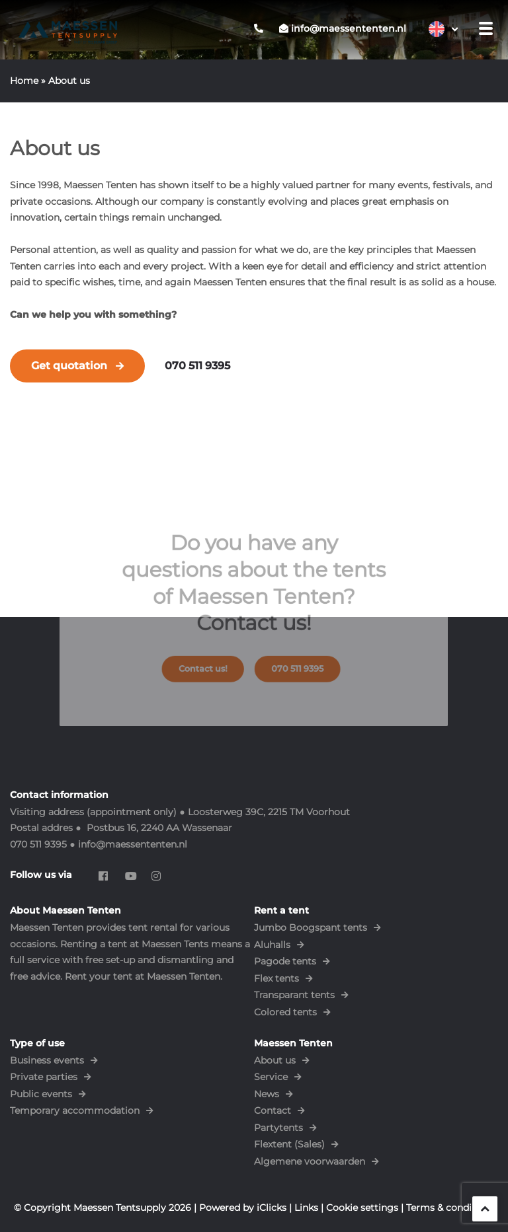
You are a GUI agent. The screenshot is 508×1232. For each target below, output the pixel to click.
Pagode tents (285, 961)
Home (24, 81)
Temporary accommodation (75, 1110)
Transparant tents (294, 995)
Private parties (43, 1077)
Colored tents (285, 1012)
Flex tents (276, 978)
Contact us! (210, 661)
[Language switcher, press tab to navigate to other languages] (443, 29)
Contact (272, 1110)
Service (271, 1077)
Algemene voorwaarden (309, 1161)
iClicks (271, 1208)
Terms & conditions (450, 1208)
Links (306, 1208)
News (266, 1094)
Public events (41, 1094)
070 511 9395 (197, 365)
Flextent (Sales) (289, 1144)
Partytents (278, 1128)
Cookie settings (362, 1208)
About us (275, 1060)
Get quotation (69, 365)
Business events (47, 1060)
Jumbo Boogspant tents (310, 927)
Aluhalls (272, 945)
